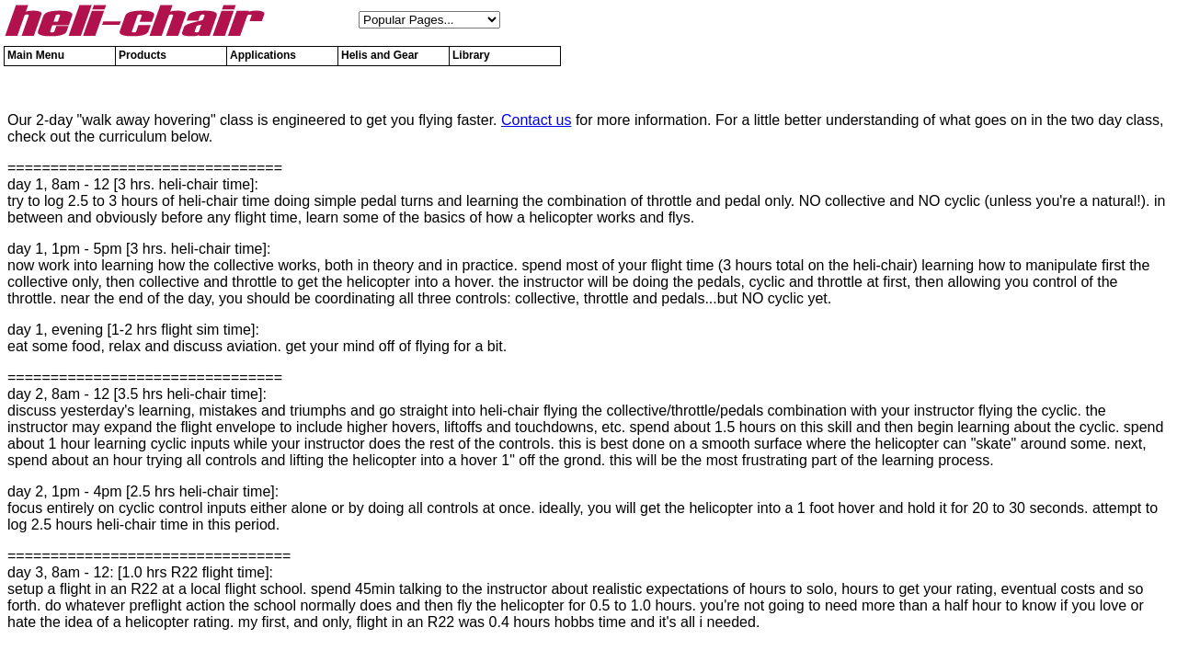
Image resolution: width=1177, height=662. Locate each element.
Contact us (536, 120)
